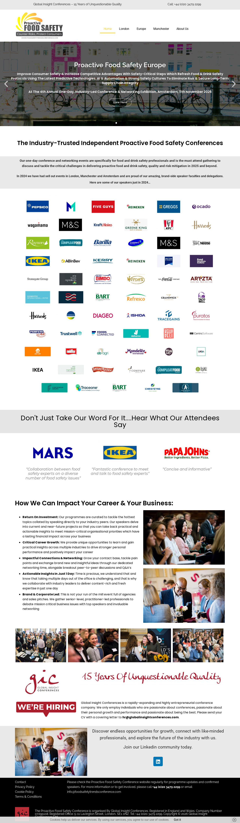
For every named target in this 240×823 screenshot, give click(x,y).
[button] (6, 84)
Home (108, 29)
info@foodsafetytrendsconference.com (94, 792)
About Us (182, 29)
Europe (141, 29)
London (124, 29)
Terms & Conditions (28, 796)
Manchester (161, 29)
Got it (177, 819)
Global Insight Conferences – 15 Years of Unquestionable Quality (77, 4)
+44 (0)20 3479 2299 (166, 787)
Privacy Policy (24, 787)
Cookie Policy (24, 792)
